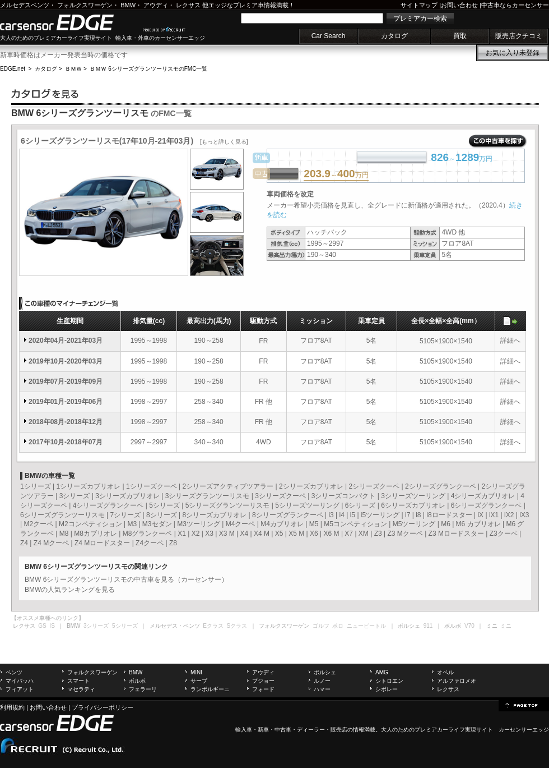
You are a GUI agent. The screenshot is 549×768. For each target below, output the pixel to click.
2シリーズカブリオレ (311, 486)
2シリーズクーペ (373, 486)
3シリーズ (74, 496)
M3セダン (157, 524)
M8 (64, 533)
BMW (128, 5)
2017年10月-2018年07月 (66, 442)
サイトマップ (419, 5)
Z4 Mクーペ (51, 543)
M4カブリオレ (282, 524)
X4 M (261, 533)
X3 (209, 533)
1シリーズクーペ (151, 486)
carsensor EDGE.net (68, 22)
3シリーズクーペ (280, 496)
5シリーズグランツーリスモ (227, 505)
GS (42, 626)
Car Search (328, 36)
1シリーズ (35, 486)
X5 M (296, 533)
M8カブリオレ (95, 533)
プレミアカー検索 (420, 18)
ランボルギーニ (210, 689)
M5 (314, 524)
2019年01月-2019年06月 (66, 402)
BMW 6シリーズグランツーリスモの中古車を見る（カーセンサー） (126, 579)
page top (524, 704)
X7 (349, 533)
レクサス (188, 5)
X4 (244, 533)
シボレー (386, 689)
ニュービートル (366, 626)
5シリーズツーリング (307, 505)
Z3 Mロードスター (456, 533)
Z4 (24, 543)
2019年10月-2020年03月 (66, 361)
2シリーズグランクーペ (440, 486)
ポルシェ (325, 672)
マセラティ (81, 689)
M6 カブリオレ (478, 524)
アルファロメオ (456, 681)
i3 (330, 515)
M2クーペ (38, 524)
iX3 (524, 515)
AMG (381, 672)
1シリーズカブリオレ (88, 486)
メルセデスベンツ (24, 5)
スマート (78, 681)
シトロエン (389, 681)
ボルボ (137, 681)
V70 (469, 626)
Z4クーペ (150, 543)
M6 (445, 524)
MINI (196, 672)
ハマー (322, 689)
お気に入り (512, 53)
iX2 (509, 515)
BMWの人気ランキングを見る (70, 590)
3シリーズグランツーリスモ (207, 496)
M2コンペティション (90, 524)
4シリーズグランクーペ (108, 505)
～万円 (336, 174)
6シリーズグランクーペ (486, 505)
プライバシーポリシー (102, 707)
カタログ (394, 36)
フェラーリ (143, 689)
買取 (460, 36)
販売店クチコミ (518, 36)
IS (51, 626)
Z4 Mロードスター (102, 543)
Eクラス (213, 626)
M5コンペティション (355, 524)
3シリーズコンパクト (343, 496)
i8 (418, 515)
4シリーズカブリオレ (483, 496)
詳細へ (510, 340)
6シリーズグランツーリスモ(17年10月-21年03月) (134, 140)
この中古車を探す (497, 141)
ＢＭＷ (73, 69)
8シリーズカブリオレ (214, 515)
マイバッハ (20, 681)
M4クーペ (240, 524)
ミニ (505, 626)
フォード (263, 689)
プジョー (263, 681)
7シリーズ (125, 515)
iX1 (494, 515)
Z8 (173, 543)
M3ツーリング (198, 524)
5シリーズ (164, 505)
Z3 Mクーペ (404, 533)
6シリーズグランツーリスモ (62, 515)
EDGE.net (12, 69)
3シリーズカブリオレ (127, 496)
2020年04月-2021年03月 (66, 340)
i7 (407, 515)
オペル (445, 672)
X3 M (227, 533)
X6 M (331, 533)
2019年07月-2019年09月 (66, 381)
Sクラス (237, 626)
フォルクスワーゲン (85, 5)
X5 (279, 533)
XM (364, 533)
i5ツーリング (380, 515)
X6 (314, 533)
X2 (196, 533)
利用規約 (12, 707)
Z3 (378, 533)
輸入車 (243, 729)
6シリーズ (360, 505)
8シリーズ (161, 515)
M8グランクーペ (148, 533)
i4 (342, 515)
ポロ (337, 626)
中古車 (282, 729)
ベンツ (14, 672)
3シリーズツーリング (413, 496)
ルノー (322, 681)
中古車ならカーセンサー (515, 5)
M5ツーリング (414, 524)
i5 (352, 515)
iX (480, 515)
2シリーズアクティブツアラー (227, 486)
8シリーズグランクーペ (287, 515)
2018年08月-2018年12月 (66, 422)
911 (428, 626)
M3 (132, 524)
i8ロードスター (449, 515)
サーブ (198, 681)
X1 (182, 533)
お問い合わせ (459, 5)
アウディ (155, 5)
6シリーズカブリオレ (413, 505)
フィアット (20, 689)
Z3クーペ (504, 533)
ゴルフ (321, 626)
